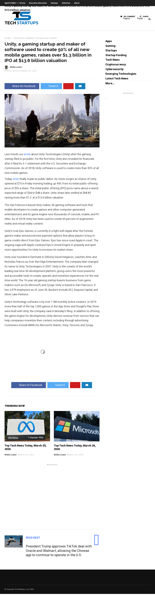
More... (110, 84)
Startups (111, 51)
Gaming (30, 39)
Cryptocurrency (115, 65)
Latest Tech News (116, 79)
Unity (16, 180)
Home (8, 39)
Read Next (33, 538)
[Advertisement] (52, 497)
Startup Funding (116, 56)
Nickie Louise (10, 456)
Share (144, 17)
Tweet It (51, 87)
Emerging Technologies (120, 74)
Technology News (46, 39)
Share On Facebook (21, 87)
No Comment (127, 17)
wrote (27, 155)
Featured (19, 39)
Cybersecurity (114, 70)
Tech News (112, 60)
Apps (108, 42)
